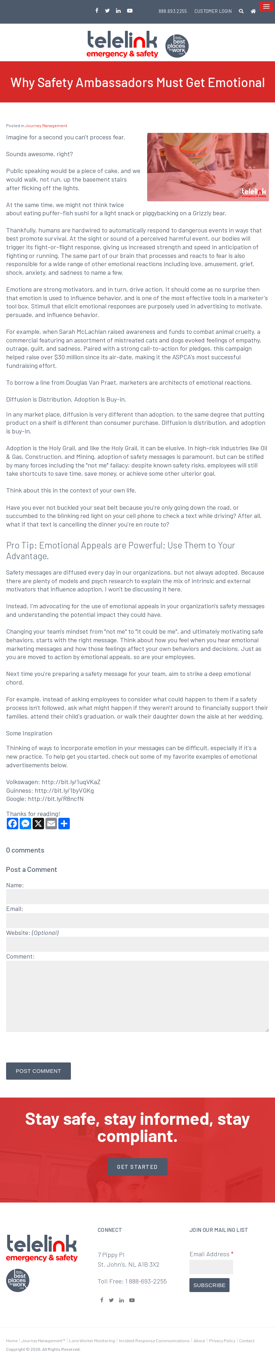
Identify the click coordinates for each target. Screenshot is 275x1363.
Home (12, 1340)
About (199, 1340)
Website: (32, 932)
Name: (15, 885)
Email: (14, 908)
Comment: (20, 956)
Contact (247, 1340)
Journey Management (46, 125)
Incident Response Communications (154, 1340)
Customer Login (213, 11)
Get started (137, 1166)
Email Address (211, 1254)
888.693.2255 (173, 11)
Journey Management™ (43, 1340)
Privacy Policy (222, 1340)
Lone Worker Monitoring (92, 1340)
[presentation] (48, 1045)
